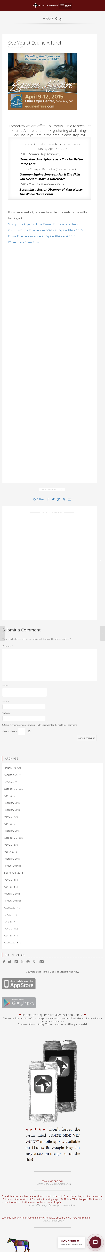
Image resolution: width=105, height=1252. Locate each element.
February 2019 (12, 771)
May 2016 (9, 813)
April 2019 (10, 764)
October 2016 (12, 806)
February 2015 (12, 862)
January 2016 (11, 834)
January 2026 (11, 737)
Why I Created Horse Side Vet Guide (33, 564)
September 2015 (13, 841)
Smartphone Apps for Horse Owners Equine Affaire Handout (44, 224)
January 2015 (11, 869)
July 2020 (9, 750)
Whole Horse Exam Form (23, 242)
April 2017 (10, 792)
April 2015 (10, 855)
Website (6, 682)
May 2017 (9, 785)
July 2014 (9, 883)
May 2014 (9, 897)
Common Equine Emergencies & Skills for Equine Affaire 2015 (45, 230)
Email (5, 670)
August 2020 (11, 744)
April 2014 (10, 904)
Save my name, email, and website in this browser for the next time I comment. (41, 694)
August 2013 (11, 911)
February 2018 (12, 778)
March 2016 (10, 820)
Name (6, 654)
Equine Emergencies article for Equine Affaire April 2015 (41, 236)
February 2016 (12, 827)
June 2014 (10, 890)
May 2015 (9, 848)
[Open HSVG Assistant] (95, 1242)
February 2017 (12, 799)
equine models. (59, 1234)
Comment (7, 615)
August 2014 (11, 876)
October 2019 (12, 757)
